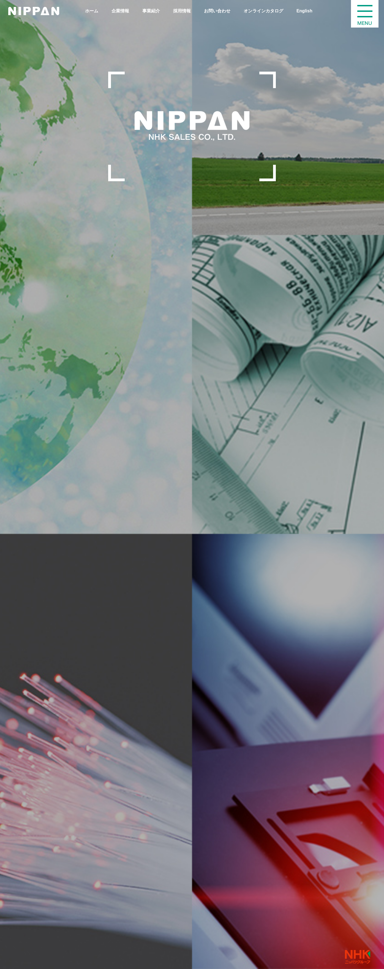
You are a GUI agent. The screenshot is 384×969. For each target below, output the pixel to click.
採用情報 (182, 11)
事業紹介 (151, 11)
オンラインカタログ (263, 11)
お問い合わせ (217, 11)
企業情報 (120, 11)
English (304, 11)
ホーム (91, 11)
